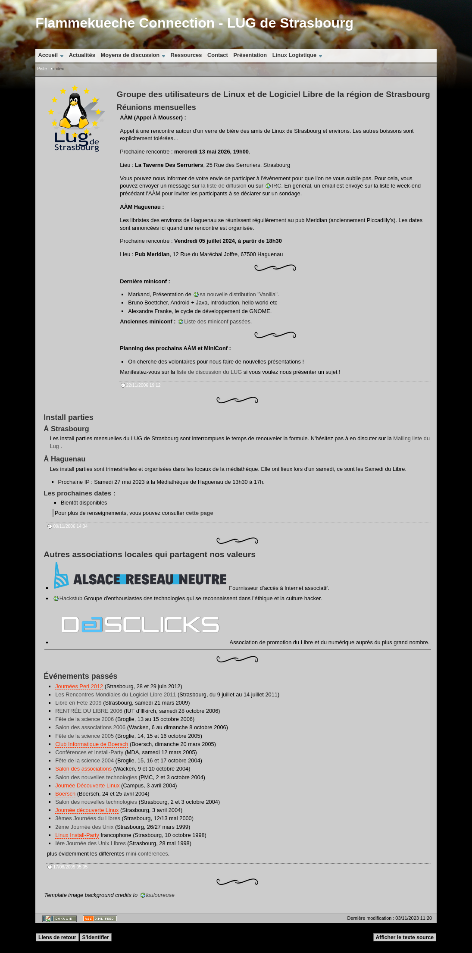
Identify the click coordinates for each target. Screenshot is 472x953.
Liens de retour (57, 937)
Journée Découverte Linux (87, 785)
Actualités (82, 55)
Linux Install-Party (77, 835)
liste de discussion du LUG (209, 372)
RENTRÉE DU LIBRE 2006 (88, 711)
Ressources (186, 55)
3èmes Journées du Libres (87, 818)
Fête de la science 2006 (84, 719)
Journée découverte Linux (87, 810)
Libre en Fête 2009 (78, 702)
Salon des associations (83, 768)
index (58, 68)
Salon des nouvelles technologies (96, 777)
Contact (217, 55)
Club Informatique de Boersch (91, 744)
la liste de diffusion (224, 185)
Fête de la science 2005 (84, 736)
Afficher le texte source (405, 937)
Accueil (48, 55)
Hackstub (70, 598)
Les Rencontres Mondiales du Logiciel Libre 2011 (115, 694)
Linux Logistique (294, 55)
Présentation (250, 55)
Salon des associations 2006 (90, 727)
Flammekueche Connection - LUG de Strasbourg (194, 23)
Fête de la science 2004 (84, 760)
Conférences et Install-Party (89, 752)
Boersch (65, 793)
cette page (199, 513)
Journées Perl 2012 (79, 686)
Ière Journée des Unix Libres (90, 843)
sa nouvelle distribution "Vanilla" (238, 294)
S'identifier (95, 937)
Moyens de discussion (130, 55)
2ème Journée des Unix (84, 827)
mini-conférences (147, 853)
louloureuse (160, 895)
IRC (276, 185)
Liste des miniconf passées (217, 321)
